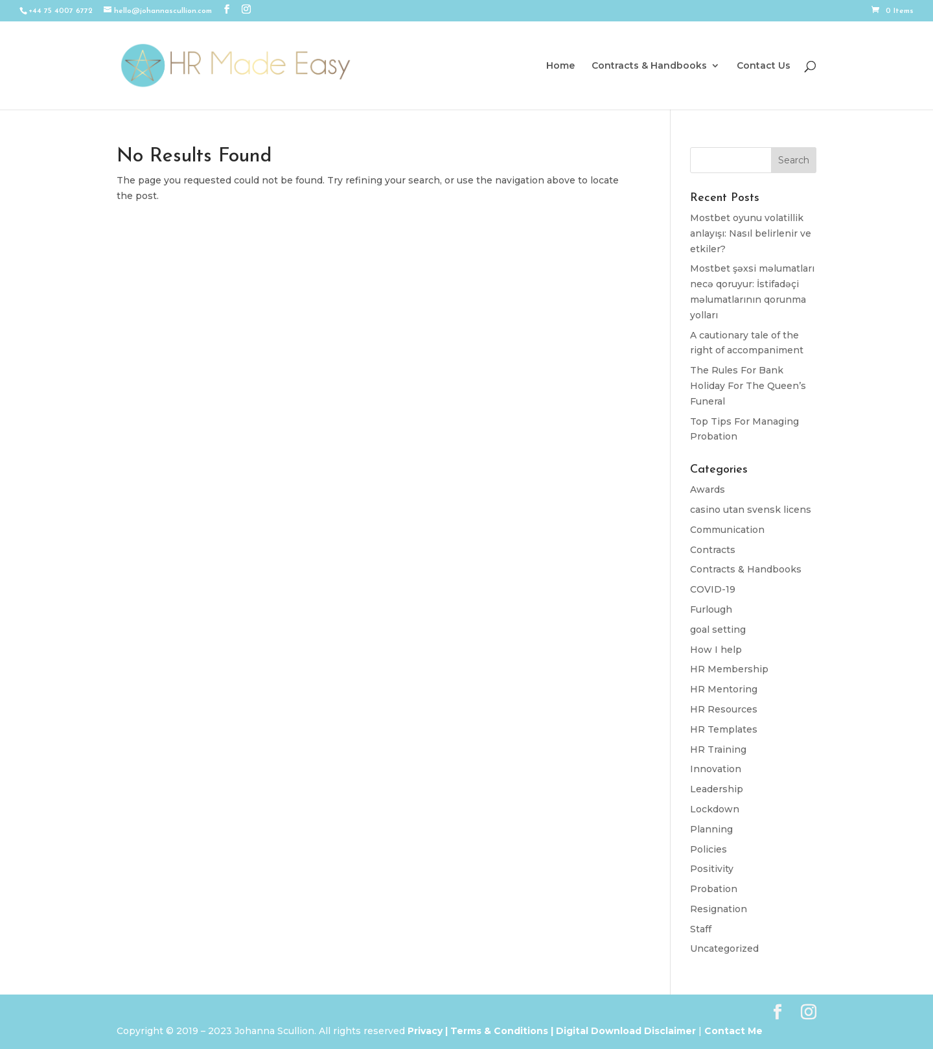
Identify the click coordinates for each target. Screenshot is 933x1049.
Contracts (712, 550)
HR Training (718, 749)
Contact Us (763, 66)
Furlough (711, 609)
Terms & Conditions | (501, 1031)
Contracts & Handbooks (649, 66)
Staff (700, 929)
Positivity (711, 869)
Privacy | (428, 1031)
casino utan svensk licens (750, 509)
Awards (707, 489)
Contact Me (732, 1031)
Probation (713, 889)
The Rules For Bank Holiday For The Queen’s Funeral (748, 385)
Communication (727, 530)
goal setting (718, 629)
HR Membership (729, 669)
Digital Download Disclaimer (624, 1031)
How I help (716, 649)
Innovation (715, 769)
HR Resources (723, 709)
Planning (711, 829)
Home (560, 66)
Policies (708, 849)
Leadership (716, 789)
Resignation (718, 909)
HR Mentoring (723, 689)
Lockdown (714, 809)
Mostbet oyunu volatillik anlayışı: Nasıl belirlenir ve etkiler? (750, 233)
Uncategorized (724, 948)
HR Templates (723, 729)
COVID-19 (712, 589)
